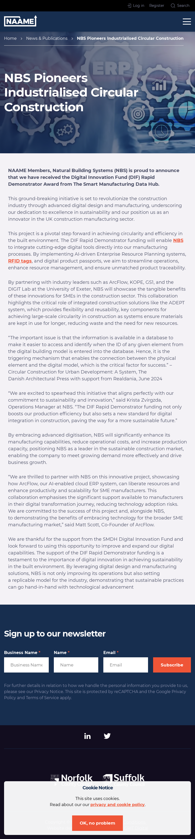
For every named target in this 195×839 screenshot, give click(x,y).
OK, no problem (97, 823)
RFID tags (20, 261)
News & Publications (47, 38)
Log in (135, 5)
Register (156, 5)
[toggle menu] (187, 21)
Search (180, 5)
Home (10, 38)
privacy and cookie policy (117, 804)
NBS (178, 240)
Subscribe (172, 664)
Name (62, 653)
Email (111, 653)
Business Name (22, 653)
